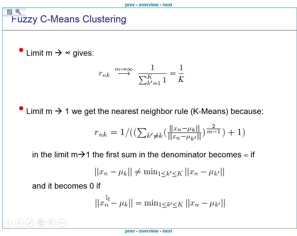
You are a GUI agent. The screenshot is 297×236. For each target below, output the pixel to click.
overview (148, 4)
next (167, 4)
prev (130, 4)
